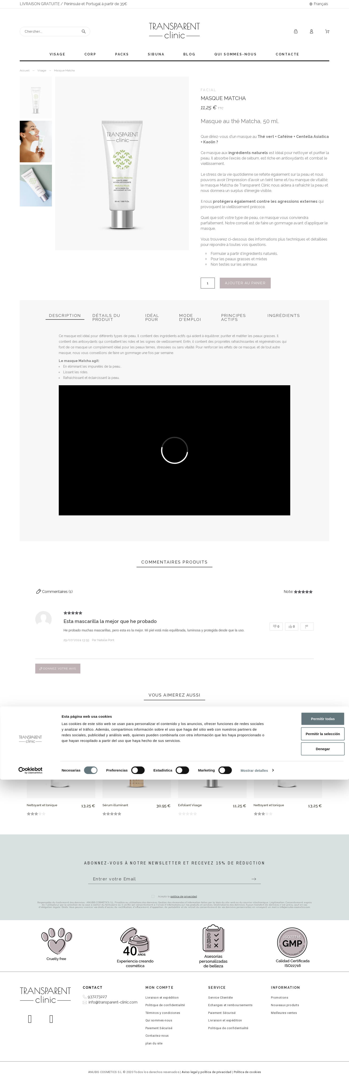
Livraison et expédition (162, 997)
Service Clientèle (220, 997)
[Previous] (35, 753)
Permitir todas (310, 1021)
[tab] (65, 316)
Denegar (310, 1051)
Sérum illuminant (115, 805)
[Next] (314, 753)
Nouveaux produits (285, 1005)
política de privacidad (183, 896)
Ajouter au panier (245, 283)
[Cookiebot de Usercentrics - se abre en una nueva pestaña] (30, 1072)
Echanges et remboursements (230, 1005)
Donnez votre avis (57, 668)
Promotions (279, 997)
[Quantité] (208, 283)
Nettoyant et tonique (42, 805)
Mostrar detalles (254, 1073)
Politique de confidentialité (165, 1005)
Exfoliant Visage (190, 805)
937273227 (97, 996)
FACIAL (209, 90)
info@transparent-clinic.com (113, 1002)
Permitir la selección (310, 1036)
